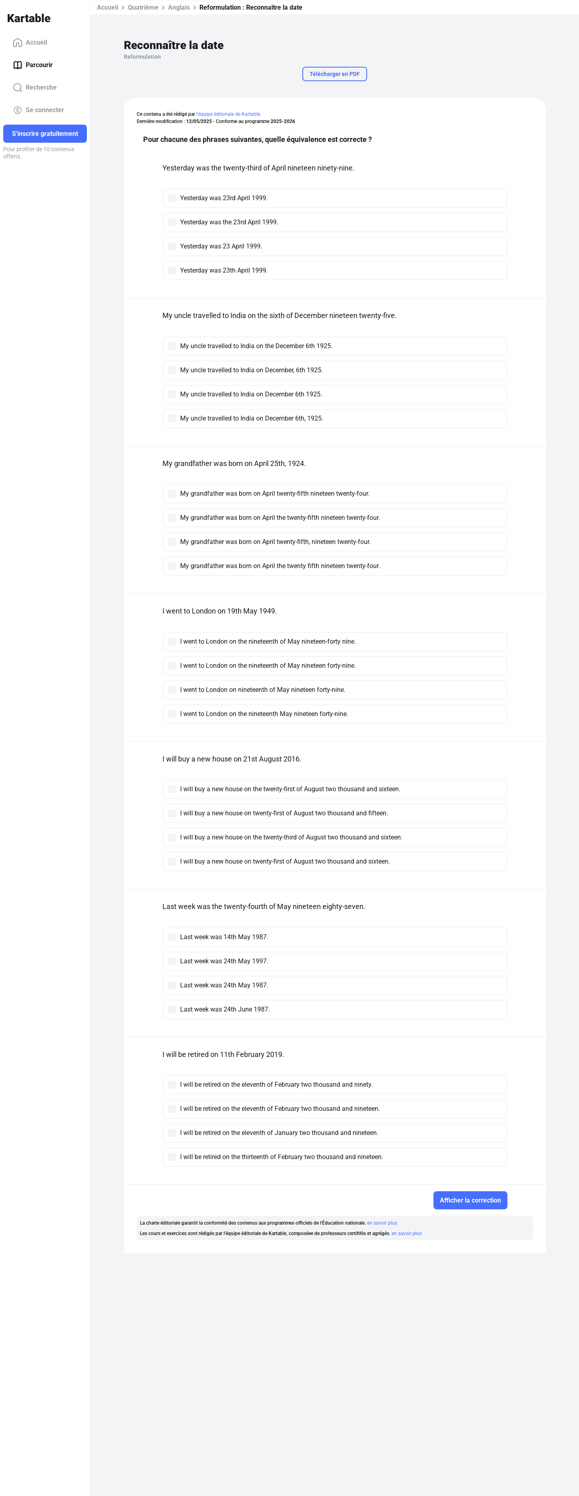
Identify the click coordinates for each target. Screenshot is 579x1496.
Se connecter (38, 110)
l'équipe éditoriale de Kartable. (228, 114)
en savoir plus (382, 1223)
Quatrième (143, 7)
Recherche (35, 87)
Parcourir (33, 65)
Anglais (179, 7)
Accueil (30, 42)
